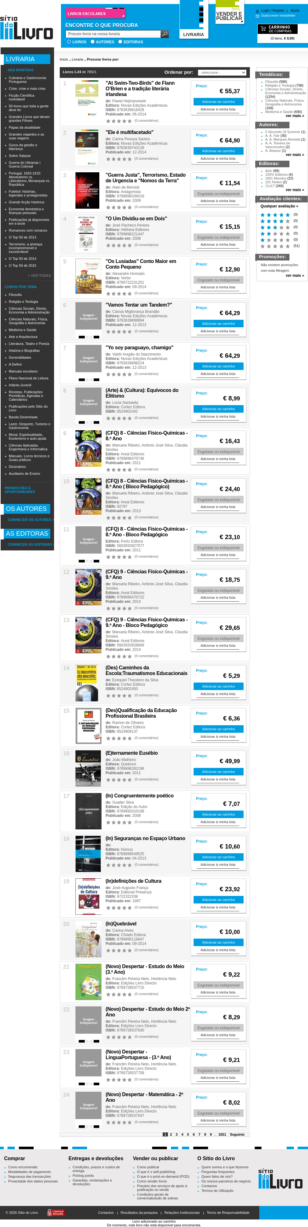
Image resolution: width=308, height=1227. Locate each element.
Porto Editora (132, 541)
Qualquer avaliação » (279, 206)
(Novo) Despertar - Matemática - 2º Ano (144, 1097)
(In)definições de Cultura (134, 881)
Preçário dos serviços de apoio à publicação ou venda (162, 1188)
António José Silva (157, 445)
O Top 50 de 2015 (22, 265)
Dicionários (17, 467)
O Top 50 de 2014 (22, 258)
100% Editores (276, 174)
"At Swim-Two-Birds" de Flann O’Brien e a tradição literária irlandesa (140, 88)
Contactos (209, 1186)
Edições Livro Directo (139, 983)
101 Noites (273, 182)
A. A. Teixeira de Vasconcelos (277, 145)
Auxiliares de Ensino (24, 473)
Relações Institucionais (182, 1212)
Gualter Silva (123, 802)
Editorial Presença (136, 892)
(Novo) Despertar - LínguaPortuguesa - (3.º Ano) (138, 1054)
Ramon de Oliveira (127, 723)
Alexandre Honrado (128, 273)
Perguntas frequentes (217, 1172)
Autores (105, 42)
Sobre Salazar (20, 156)
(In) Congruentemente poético (139, 795)
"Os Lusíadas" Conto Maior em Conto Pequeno (141, 264)
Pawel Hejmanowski (129, 101)
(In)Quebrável (121, 923)
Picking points (83, 1175)
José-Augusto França (130, 888)
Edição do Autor (134, 807)
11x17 (270, 186)
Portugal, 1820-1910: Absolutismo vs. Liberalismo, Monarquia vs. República (29, 178)
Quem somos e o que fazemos (225, 1167)
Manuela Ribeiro (126, 445)
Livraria (77, 59)
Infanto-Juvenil (20, 385)
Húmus (127, 849)
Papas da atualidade (24, 127)
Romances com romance (28, 230)
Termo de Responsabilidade (228, 1212)
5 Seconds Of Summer (282, 132)
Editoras (133, 42)
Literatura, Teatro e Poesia (29, 344)
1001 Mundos (275, 178)
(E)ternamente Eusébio (132, 753)
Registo (278, 10)
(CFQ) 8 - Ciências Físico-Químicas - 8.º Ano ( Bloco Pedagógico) (147, 483)
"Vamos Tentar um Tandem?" (139, 305)
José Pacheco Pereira (130, 225)
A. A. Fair (272, 135)
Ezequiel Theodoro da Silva (135, 680)
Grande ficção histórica (26, 202)
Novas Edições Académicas (144, 105)
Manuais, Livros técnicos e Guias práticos (29, 458)
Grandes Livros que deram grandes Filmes (29, 118)
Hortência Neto (163, 979)
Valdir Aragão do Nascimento (136, 354)
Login (265, 10)
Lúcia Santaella (125, 402)
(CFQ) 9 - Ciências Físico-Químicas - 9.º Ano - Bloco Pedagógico (147, 622)
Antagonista (130, 192)
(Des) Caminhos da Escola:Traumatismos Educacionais (146, 670)
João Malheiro (124, 760)
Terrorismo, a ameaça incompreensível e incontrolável (25, 248)
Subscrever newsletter (278, 15)
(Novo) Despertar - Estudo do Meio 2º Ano (148, 1011)
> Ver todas (39, 275)
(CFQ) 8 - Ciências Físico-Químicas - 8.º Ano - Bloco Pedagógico (147, 531)
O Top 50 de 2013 (22, 237)
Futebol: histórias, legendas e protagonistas (28, 193)
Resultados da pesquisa (139, 1212)
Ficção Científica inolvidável (21, 97)
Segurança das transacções (29, 1176)
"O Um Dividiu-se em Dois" (136, 218)
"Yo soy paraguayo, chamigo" (139, 347)
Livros (79, 42)
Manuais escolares (23, 371)
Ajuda (294, 10)
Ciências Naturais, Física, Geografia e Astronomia (28, 321)
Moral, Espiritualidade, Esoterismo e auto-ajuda (27, 436)
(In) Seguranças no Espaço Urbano (145, 838)
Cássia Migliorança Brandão (135, 311)
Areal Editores (132, 454)
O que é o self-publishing (156, 1172)
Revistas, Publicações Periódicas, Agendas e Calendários (26, 395)
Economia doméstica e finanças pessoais (26, 211)
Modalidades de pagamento (29, 1172)
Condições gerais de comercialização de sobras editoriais (157, 1198)
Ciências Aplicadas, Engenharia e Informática (28, 447)
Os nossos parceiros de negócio (226, 1181)
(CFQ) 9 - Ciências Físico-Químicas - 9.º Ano (147, 574)
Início (64, 59)
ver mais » (295, 116)
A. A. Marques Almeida (282, 139)
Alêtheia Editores (135, 230)
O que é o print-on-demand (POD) (163, 1176)
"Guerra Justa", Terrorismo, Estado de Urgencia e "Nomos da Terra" (146, 177)
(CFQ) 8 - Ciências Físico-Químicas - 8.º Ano (147, 435)
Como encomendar (23, 1167)
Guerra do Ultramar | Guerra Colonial (25, 164)
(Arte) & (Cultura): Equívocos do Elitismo (142, 393)
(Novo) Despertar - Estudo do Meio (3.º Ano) (145, 969)
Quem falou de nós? (217, 1176)
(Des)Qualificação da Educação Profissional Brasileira (141, 713)
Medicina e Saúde (22, 330)
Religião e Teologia (23, 301)
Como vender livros (152, 1181)
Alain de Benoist (126, 187)
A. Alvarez (273, 151)
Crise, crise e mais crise (27, 88)
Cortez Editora (133, 407)
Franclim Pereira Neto (130, 979)
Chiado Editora (133, 935)
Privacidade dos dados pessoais (33, 1181)
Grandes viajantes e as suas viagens (26, 136)
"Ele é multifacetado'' (129, 132)
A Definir (15, 364)
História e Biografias (24, 350)
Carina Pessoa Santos (131, 139)
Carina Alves (122, 930)
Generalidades (20, 357)
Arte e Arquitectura (23, 337)
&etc (268, 171)
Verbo (126, 278)
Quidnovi (128, 764)
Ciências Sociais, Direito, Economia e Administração (29, 310)
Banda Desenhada (23, 417)
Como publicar (148, 1167)
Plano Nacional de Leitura (28, 378)
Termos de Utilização (217, 1190)
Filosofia (15, 295)
